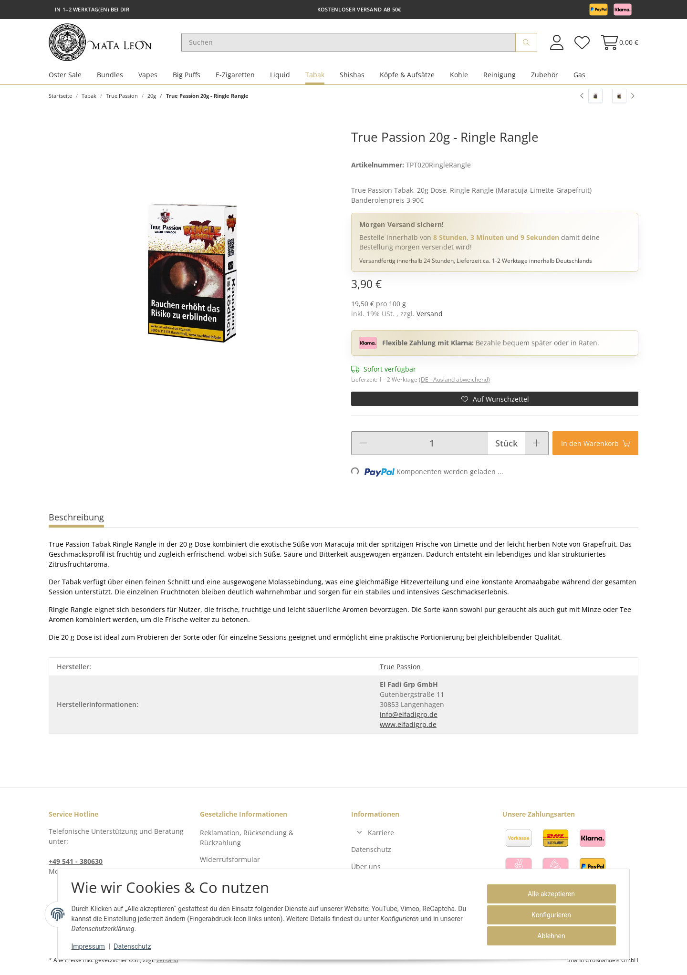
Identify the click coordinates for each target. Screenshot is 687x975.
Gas (579, 75)
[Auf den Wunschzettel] (494, 400)
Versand (429, 314)
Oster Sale (65, 75)
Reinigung (499, 75)
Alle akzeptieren (549, 894)
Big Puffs (186, 75)
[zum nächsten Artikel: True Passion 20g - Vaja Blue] (623, 97)
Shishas (352, 75)
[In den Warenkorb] (595, 444)
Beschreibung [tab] (76, 518)
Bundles (110, 75)
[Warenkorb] (616, 42)
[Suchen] (350, 42)
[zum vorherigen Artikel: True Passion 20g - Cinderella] (591, 97)
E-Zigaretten (235, 75)
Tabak (314, 75)
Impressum (89, 946)
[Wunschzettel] (581, 42)
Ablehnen (549, 936)
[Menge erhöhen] (536, 444)
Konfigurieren (550, 915)
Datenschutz (371, 850)
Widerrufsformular (230, 860)
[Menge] (431, 444)
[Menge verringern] (363, 444)
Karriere (381, 833)
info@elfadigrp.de (408, 715)
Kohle (459, 75)
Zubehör (544, 75)
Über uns (366, 867)
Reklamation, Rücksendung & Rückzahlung (246, 838)
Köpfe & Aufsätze (407, 75)
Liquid (280, 75)
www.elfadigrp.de (408, 725)
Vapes (147, 75)
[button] (557, 42)
